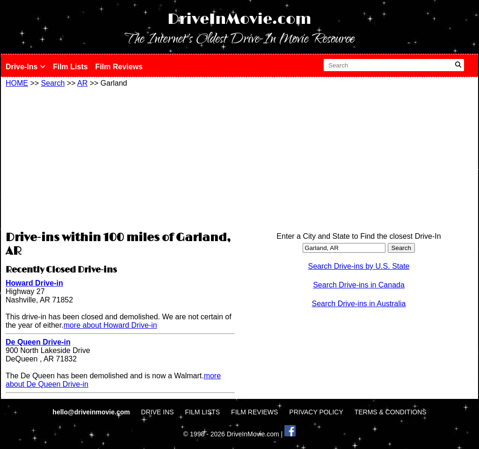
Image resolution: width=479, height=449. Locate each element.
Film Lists (70, 67)
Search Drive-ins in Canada (359, 285)
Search (53, 83)
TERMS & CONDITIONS (391, 412)
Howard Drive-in (34, 283)
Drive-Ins (25, 67)
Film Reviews (119, 67)
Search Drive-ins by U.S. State (359, 266)
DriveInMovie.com (239, 19)
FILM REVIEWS (254, 412)
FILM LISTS (202, 412)
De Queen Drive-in (38, 342)
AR (82, 83)
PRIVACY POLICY (316, 412)
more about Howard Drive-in (110, 325)
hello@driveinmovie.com (91, 412)
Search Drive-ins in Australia (359, 304)
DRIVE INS (157, 412)
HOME (17, 83)
